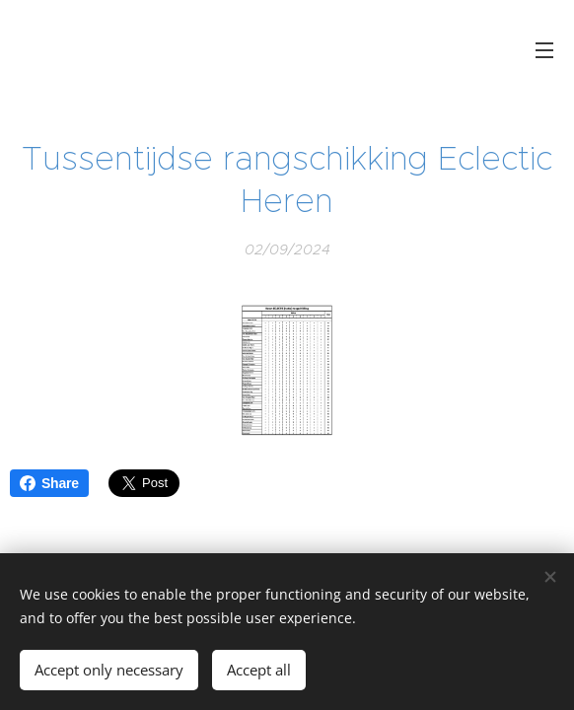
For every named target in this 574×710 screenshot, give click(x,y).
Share (49, 483)
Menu (544, 50)
